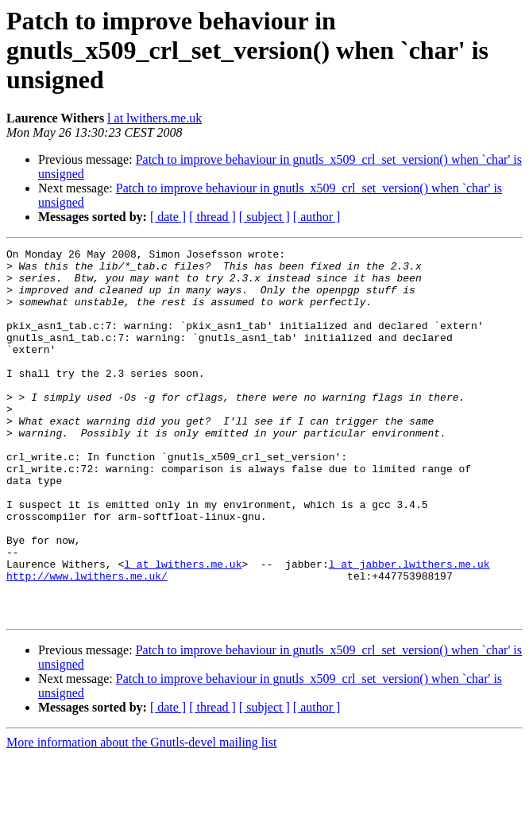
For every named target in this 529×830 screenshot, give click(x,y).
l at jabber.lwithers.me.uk (409, 628)
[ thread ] (212, 216)
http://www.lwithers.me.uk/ (87, 642)
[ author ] (317, 216)
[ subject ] (264, 216)
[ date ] (168, 216)
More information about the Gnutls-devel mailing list (141, 816)
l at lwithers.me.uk (154, 118)
